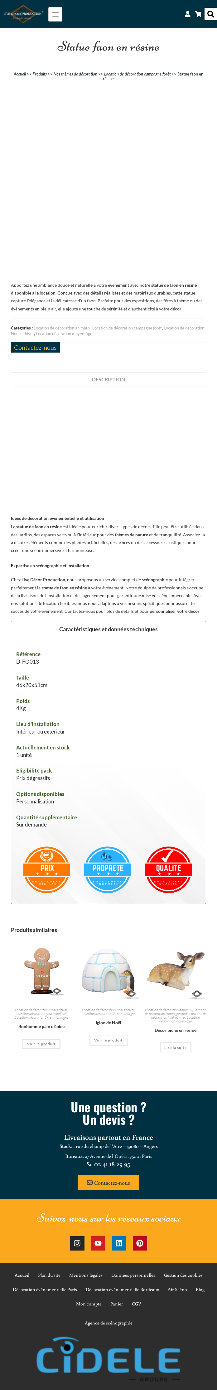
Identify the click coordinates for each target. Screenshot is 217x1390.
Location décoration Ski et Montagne (41, 1017)
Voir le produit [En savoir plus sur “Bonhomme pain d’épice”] (41, 1043)
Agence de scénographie (109, 1323)
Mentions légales (86, 1275)
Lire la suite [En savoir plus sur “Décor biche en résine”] (175, 1047)
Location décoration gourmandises (41, 1013)
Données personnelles (133, 1275)
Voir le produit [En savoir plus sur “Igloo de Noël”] (108, 1040)
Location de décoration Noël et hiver (41, 1009)
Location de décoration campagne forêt (137, 73)
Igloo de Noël (108, 1022)
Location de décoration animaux (62, 327)
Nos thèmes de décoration (75, 73)
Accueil (20, 73)
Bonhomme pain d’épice (41, 1026)
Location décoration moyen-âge (64, 333)
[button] (211, 14)
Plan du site (49, 1275)
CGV (136, 1304)
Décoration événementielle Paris (45, 1289)
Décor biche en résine (175, 1030)
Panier (116, 1304)
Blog (200, 1289)
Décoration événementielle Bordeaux (122, 1289)
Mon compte (89, 1304)
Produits (40, 73)
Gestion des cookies (183, 1275)
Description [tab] (108, 379)
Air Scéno (177, 1289)
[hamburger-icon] (55, 14)
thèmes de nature (131, 534)
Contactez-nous (35, 347)
